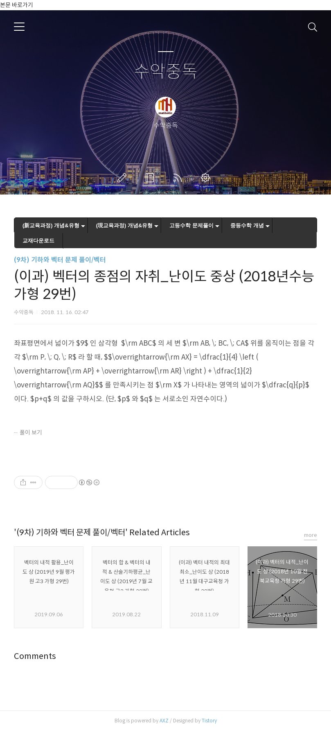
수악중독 (166, 72)
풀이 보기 (31, 432)
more (310, 535)
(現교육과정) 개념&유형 (124, 225)
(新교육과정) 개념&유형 (51, 225)
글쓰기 (123, 178)
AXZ (164, 720)
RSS (179, 178)
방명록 (151, 178)
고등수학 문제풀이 (191, 225)
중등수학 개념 (247, 225)
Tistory (209, 720)
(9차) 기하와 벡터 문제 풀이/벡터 (60, 260)
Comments (35, 656)
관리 (207, 178)
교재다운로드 (38, 241)
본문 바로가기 (16, 5)
